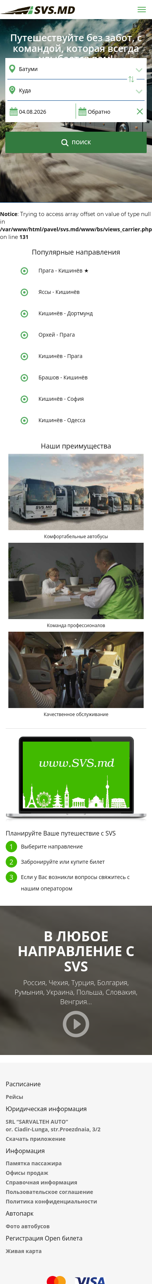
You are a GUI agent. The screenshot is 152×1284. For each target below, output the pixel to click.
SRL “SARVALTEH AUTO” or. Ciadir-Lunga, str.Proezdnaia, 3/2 (53, 1125)
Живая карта (24, 1251)
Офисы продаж (27, 1172)
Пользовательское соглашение (49, 1191)
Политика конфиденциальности (51, 1201)
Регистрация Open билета (44, 1238)
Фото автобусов (28, 1226)
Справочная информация (41, 1182)
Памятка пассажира (34, 1163)
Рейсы (14, 1096)
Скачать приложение (36, 1138)
